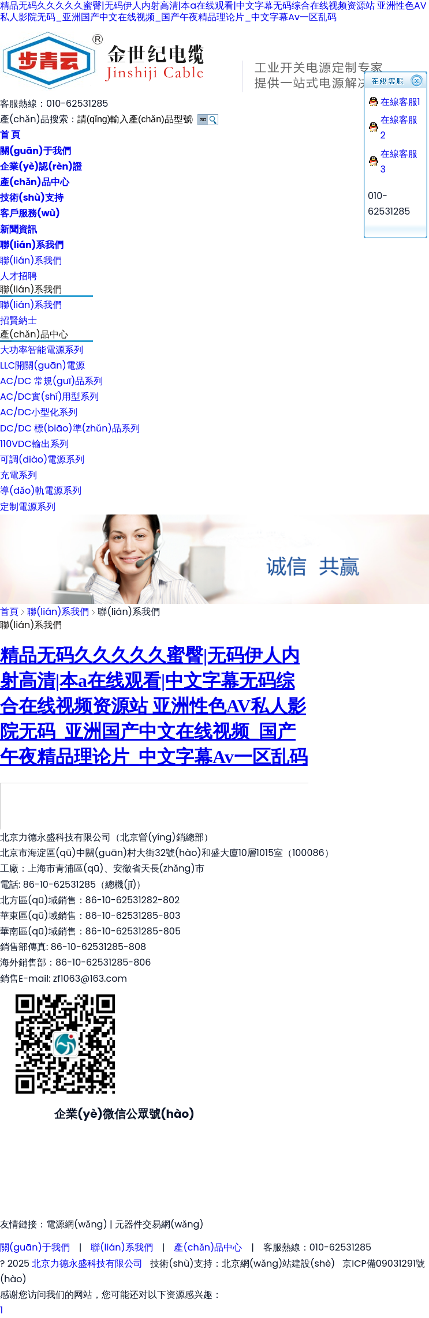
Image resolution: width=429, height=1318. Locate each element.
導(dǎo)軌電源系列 (40, 490)
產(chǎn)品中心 (208, 1247)
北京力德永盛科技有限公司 (87, 1263)
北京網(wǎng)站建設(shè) (278, 1263)
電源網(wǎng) (76, 1224)
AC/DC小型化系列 (38, 412)
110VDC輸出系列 (34, 443)
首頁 (9, 611)
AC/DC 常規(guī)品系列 (51, 381)
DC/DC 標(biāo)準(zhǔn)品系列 (70, 428)
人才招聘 (18, 276)
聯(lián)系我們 (31, 260)
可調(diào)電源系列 (42, 459)
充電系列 (18, 475)
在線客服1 (400, 101)
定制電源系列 (27, 506)
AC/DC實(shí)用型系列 (49, 396)
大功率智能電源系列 (41, 349)
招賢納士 (18, 320)
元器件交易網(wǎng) (159, 1224)
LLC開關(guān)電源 (42, 365)
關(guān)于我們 (35, 1247)
